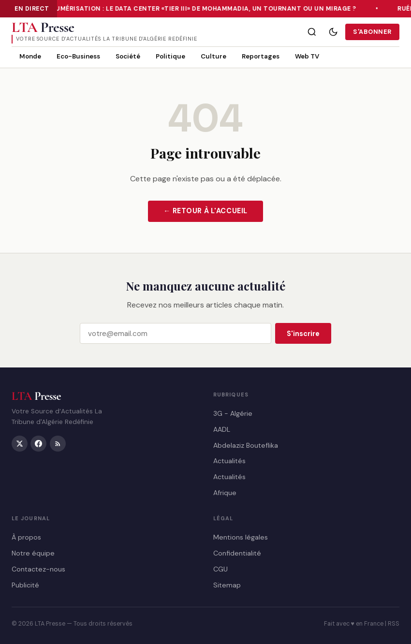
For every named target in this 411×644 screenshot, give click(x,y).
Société (128, 56)
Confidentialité (237, 553)
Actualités (229, 460)
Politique (170, 56)
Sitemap (227, 584)
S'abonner (372, 32)
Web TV (307, 56)
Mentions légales (240, 537)
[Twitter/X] (20, 443)
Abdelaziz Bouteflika (245, 444)
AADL (221, 428)
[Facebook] (38, 443)
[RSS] (58, 443)
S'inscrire (303, 333)
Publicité (25, 584)
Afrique (224, 492)
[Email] (175, 333)
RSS (393, 624)
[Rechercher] (312, 32)
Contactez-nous (38, 568)
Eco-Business (78, 56)
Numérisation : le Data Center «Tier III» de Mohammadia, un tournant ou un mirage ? (204, 9)
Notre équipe (33, 553)
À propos (26, 537)
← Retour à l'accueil (205, 210)
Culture (213, 56)
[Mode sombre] (333, 32)
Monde (30, 56)
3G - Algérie (232, 413)
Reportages (260, 56)
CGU (220, 568)
